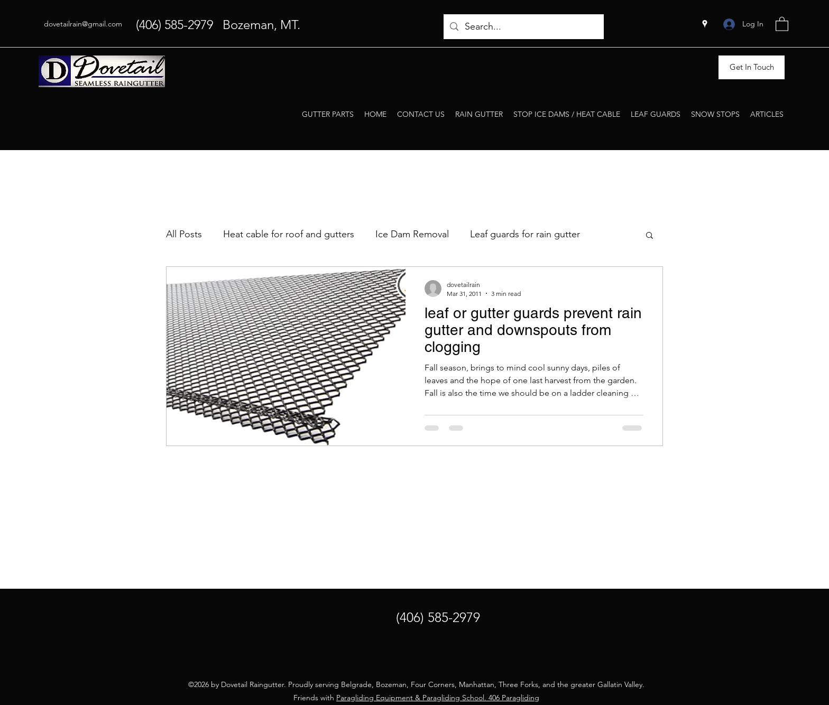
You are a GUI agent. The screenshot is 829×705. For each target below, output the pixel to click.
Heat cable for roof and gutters (288, 234)
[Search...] (523, 27)
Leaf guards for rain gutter (525, 234)
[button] (782, 23)
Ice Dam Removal (412, 234)
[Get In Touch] (752, 67)
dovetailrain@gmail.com (83, 24)
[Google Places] (704, 23)
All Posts (184, 234)
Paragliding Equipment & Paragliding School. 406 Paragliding (437, 697)
